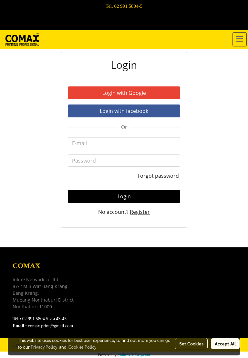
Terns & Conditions (110, 281)
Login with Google (124, 92)
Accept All (225, 343)
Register (140, 211)
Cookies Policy (82, 347)
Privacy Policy (105, 289)
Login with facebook (124, 110)
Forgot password (159, 175)
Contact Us (101, 305)
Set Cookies (191, 343)
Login (124, 196)
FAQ (95, 297)
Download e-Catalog (111, 273)
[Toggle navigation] (239, 39)
